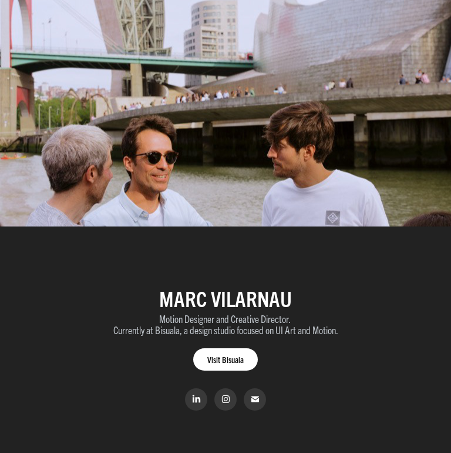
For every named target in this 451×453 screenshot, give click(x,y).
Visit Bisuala (225, 359)
